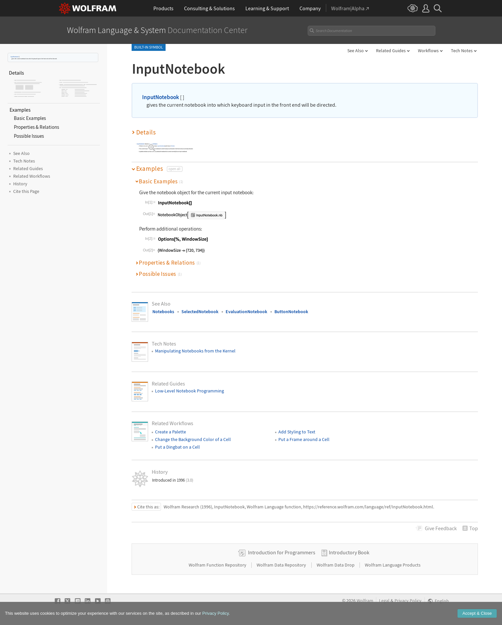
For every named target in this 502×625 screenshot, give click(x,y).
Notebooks (163, 311)
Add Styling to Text (296, 432)
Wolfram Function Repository (218, 565)
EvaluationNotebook (246, 311)
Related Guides (391, 51)
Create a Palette (170, 432)
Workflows (428, 51)
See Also (355, 51)
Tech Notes (462, 51)
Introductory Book (349, 552)
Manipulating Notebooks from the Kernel (195, 351)
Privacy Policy (408, 601)
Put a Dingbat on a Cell (177, 447)
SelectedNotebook (199, 311)
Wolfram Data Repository (282, 565)
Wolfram (365, 601)
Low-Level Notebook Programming (189, 391)
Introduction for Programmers (281, 552)
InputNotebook (14, 56)
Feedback (441, 528)
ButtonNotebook (291, 311)
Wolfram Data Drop (336, 565)
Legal (384, 601)
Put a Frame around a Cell (303, 439)
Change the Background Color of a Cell (193, 439)
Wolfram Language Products (393, 565)
